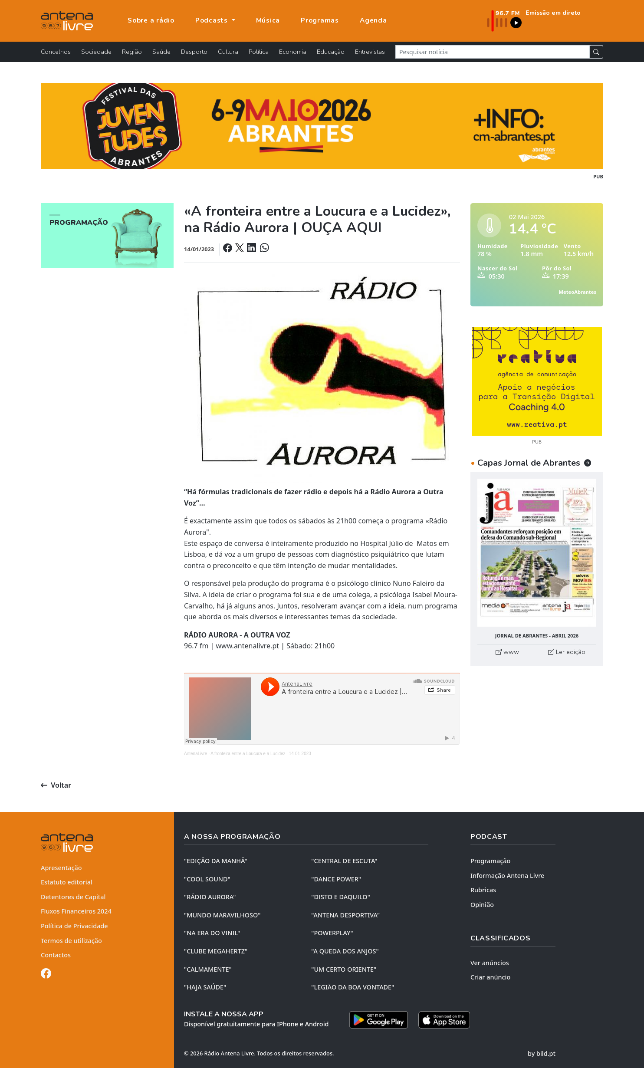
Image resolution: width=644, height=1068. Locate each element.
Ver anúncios (489, 963)
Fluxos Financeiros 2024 (76, 911)
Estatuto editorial (66, 882)
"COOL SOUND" (207, 879)
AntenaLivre (195, 753)
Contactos (56, 955)
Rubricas (483, 890)
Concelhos (56, 51)
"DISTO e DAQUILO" (340, 897)
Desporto (194, 51)
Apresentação (61, 868)
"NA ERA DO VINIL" (212, 933)
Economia (292, 51)
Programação (490, 861)
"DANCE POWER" (336, 879)
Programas (320, 20)
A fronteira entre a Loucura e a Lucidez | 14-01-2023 (260, 753)
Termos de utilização (71, 941)
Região (132, 51)
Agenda (373, 20)
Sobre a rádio (151, 20)
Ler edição (566, 651)
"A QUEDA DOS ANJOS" (344, 951)
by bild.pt (541, 1053)
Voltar (56, 785)
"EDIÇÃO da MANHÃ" (215, 861)
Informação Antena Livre (507, 875)
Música (268, 20)
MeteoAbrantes (577, 292)
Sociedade (96, 51)
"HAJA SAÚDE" (205, 987)
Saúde (161, 51)
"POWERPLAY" (332, 933)
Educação (331, 51)
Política (259, 51)
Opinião (482, 904)
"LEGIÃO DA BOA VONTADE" (352, 987)
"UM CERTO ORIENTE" (343, 969)
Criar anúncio (490, 977)
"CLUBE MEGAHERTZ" (215, 951)
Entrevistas (370, 51)
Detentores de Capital (73, 897)
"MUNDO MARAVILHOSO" (222, 915)
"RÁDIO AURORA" (210, 897)
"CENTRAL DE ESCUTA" (344, 861)
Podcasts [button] (212, 20)
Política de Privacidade (74, 926)
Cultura (228, 51)
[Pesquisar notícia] (492, 52)
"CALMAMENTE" (208, 969)
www (507, 651)
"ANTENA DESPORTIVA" (345, 915)
